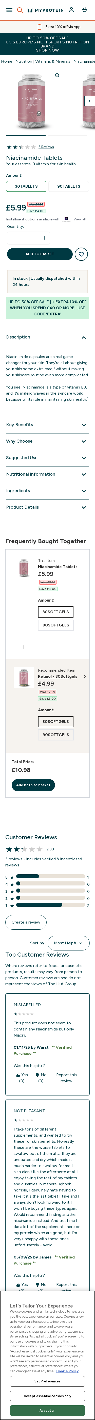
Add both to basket (33, 785)
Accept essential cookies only (47, 1396)
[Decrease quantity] (12, 238)
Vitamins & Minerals (52, 61)
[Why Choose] (47, 441)
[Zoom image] (57, 75)
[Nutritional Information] (47, 474)
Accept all (47, 1410)
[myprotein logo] (45, 10)
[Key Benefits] (47, 425)
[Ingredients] (47, 491)
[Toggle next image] (89, 101)
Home (6, 61)
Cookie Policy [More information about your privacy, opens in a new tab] (67, 1371)
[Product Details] (47, 507)
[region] (47, 1355)
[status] (28, 238)
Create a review (26, 922)
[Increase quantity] (44, 238)
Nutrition (23, 61)
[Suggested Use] (47, 458)
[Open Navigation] (9, 10)
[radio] (26, 186)
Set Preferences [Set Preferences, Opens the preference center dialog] (47, 1381)
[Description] (47, 337)
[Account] (72, 10)
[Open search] (20, 10)
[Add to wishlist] (81, 254)
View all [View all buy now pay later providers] (79, 219)
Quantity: (15, 226)
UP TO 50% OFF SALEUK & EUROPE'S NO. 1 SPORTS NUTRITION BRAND (47, 44)
